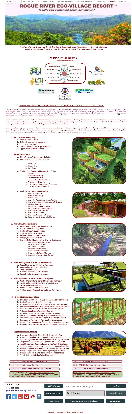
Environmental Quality (35, 307)
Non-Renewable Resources (54, 309)
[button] (53, 393)
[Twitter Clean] (18, 401)
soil (7, 122)
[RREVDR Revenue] (53, 386)
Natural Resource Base (59, 307)
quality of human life (28, 124)
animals (21, 122)
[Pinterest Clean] (23, 401)
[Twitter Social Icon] (14, 396)
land (118, 120)
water (123, 120)
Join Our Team (114, 401)
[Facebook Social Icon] (8, 396)
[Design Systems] (53, 401)
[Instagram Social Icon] (39, 396)
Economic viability (36, 316)
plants (12, 122)
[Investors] (116, 386)
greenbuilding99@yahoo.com (21, 391)
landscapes (76, 132)
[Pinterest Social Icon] (32, 396)
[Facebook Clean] (13, 401)
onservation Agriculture (53, 322)
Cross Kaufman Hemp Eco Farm (41, 373)
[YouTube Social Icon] (26, 396)
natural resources (102, 120)
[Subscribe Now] (116, 393)
